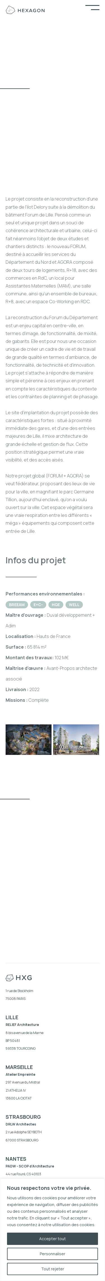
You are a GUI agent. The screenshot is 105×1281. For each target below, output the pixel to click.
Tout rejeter (52, 1268)
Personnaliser (52, 1253)
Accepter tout (52, 1238)
